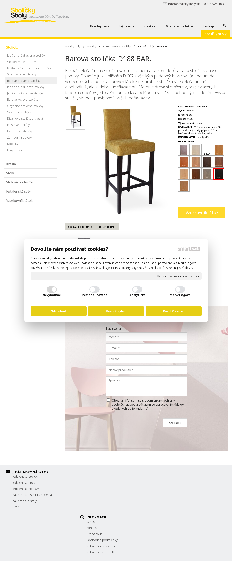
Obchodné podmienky (104, 495)
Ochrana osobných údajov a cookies (178, 276)
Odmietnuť (58, 311)
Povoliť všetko (173, 311)
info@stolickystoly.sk (177, 503)
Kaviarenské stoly (25, 501)
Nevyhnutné (52, 295)
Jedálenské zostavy (26, 489)
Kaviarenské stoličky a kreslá (32, 495)
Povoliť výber (116, 311)
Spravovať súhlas (195, 555)
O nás (93, 476)
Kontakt (94, 482)
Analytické (137, 295)
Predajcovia (97, 489)
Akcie (16, 507)
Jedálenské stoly (24, 482)
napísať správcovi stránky (126, 555)
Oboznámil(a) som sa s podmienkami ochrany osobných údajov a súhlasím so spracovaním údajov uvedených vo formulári (148, 404)
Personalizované (95, 295)
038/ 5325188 (173, 494)
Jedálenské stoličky (25, 476)
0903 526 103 (173, 499)
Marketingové (180, 295)
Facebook (170, 509)
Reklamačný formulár (103, 507)
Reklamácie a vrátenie (104, 501)
